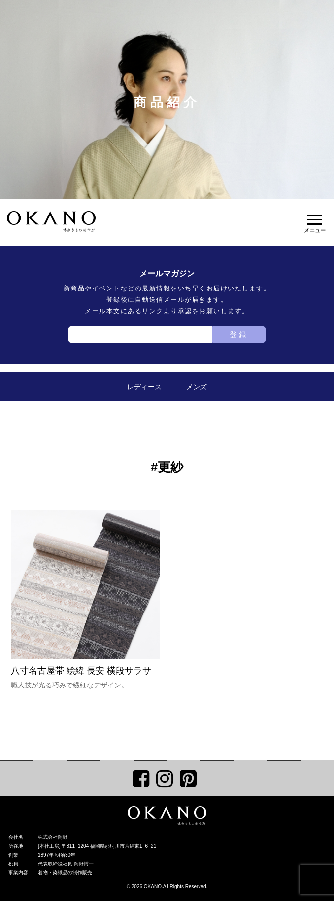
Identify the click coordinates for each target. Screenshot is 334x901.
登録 (239, 334)
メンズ (196, 387)
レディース (144, 387)
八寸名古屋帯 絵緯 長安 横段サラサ (85, 593)
